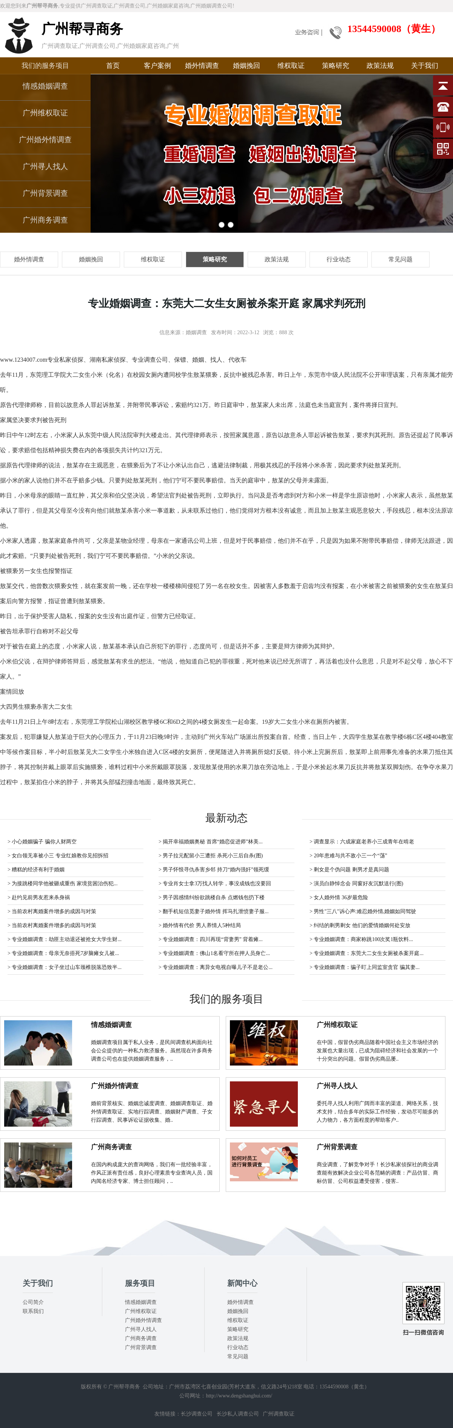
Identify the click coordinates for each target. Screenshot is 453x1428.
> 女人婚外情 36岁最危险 (339, 897)
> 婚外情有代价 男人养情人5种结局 (200, 925)
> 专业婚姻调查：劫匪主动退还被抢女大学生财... (65, 939)
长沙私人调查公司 (238, 1414)
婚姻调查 (196, 332)
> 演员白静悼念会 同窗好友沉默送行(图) (356, 883)
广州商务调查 (45, 220)
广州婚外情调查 (45, 139)
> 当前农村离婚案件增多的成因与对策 (52, 911)
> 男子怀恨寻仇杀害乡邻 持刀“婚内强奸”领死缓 (214, 869)
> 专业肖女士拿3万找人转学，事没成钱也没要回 (215, 883)
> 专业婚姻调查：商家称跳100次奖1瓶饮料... (361, 939)
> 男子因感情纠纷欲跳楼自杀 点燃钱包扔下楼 (212, 897)
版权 (86, 1387)
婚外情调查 (202, 65)
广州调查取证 (278, 1414)
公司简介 (33, 1302)
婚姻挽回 (246, 65)
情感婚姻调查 (45, 86)
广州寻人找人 (45, 166)
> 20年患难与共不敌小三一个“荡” (348, 855)
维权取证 (291, 65)
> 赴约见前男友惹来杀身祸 (39, 897)
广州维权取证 (45, 113)
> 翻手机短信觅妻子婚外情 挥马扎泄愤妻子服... (213, 911)
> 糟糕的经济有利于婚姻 (36, 869)
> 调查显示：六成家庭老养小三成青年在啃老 (362, 842)
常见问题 (237, 1356)
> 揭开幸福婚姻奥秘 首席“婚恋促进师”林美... (211, 842)
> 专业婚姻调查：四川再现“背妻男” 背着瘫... (211, 939)
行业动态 (237, 1347)
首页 (113, 65)
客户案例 (157, 65)
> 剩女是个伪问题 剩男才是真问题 (349, 869)
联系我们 (33, 1311)
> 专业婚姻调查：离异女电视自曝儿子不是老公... (216, 967)
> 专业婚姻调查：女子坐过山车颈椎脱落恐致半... (65, 967)
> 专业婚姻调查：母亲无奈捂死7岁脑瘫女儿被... (63, 953)
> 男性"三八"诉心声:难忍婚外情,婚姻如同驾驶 (363, 911)
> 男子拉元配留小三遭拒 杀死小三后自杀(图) (211, 855)
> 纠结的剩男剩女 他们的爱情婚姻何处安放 (360, 925)
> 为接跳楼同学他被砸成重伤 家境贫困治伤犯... (62, 883)
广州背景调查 (45, 193)
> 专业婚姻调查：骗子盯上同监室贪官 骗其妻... (364, 967)
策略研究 (335, 65)
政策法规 (380, 65)
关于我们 (424, 65)
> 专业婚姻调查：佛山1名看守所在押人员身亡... (214, 953)
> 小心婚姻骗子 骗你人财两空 (42, 842)
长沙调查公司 (197, 1414)
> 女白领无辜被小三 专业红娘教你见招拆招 (58, 855)
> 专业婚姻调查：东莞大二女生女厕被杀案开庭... (367, 953)
